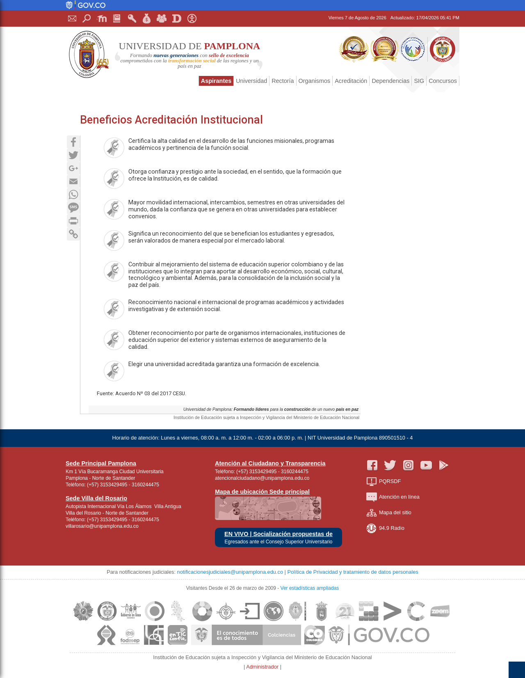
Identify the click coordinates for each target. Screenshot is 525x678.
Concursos (443, 81)
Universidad (251, 81)
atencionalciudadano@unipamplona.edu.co (262, 478)
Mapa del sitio (388, 513)
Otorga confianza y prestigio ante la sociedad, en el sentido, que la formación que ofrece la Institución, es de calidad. (223, 178)
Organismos (315, 81)
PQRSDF (383, 481)
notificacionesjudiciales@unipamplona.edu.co (230, 572)
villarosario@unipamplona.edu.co (102, 526)
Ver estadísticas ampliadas (310, 588)
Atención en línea (393, 497)
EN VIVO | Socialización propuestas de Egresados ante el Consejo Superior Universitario (278, 538)
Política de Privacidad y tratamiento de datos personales (352, 572)
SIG (419, 81)
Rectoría (283, 81)
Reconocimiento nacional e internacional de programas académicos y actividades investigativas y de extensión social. (224, 309)
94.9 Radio (385, 528)
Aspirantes (216, 81)
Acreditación (351, 81)
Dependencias (390, 81)
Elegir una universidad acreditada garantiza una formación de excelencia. (212, 371)
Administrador (263, 667)
